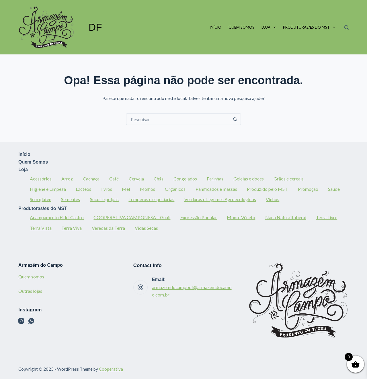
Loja (269, 27)
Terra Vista (41, 228)
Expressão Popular (198, 217)
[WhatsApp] (31, 321)
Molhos (147, 189)
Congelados (185, 178)
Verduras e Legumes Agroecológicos (220, 199)
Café (114, 178)
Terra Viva (71, 228)
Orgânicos (175, 189)
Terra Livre (326, 217)
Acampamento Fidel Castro (57, 217)
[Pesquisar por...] (177, 119)
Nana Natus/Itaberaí (285, 217)
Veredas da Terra (108, 228)
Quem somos (31, 276)
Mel (126, 189)
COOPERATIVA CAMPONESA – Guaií (131, 217)
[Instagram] (21, 321)
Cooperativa (111, 369)
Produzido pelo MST (267, 189)
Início (215, 27)
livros (106, 189)
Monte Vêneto (241, 217)
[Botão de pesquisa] (235, 119)
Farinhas (215, 178)
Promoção (308, 189)
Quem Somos (241, 27)
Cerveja (136, 178)
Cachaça (91, 178)
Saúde (334, 189)
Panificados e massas (216, 189)
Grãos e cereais (289, 178)
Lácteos (83, 189)
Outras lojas (30, 291)
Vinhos (272, 199)
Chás (158, 178)
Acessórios (41, 178)
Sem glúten (40, 199)
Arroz (67, 178)
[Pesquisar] (346, 27)
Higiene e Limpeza (48, 189)
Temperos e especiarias (151, 199)
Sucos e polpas (104, 199)
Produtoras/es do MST (310, 27)
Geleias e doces (248, 178)
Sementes (70, 199)
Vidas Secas (146, 228)
